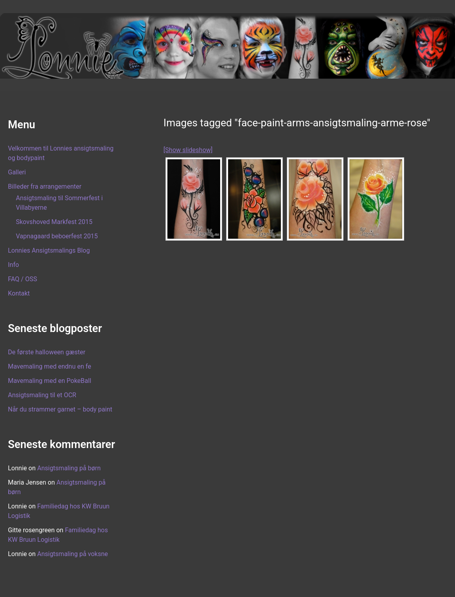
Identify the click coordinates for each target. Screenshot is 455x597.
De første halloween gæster (46, 352)
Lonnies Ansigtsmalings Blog (49, 250)
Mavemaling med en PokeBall (49, 380)
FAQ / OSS (22, 279)
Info (13, 265)
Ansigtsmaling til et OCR (42, 395)
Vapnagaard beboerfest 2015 (57, 236)
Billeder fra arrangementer (44, 186)
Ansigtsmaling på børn (69, 468)
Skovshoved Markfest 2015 (54, 222)
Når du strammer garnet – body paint (60, 409)
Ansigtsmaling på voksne (72, 554)
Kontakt (19, 293)
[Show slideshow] (188, 150)
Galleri (17, 172)
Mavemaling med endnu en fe (49, 366)
